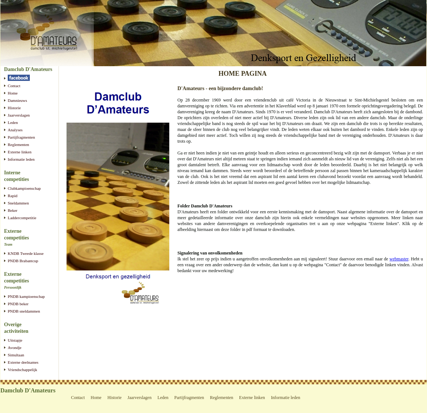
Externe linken (19, 152)
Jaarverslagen (19, 115)
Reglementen (18, 144)
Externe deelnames (23, 362)
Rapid (12, 195)
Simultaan (16, 355)
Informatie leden (21, 159)
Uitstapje (15, 340)
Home (13, 93)
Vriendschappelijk (22, 369)
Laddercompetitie (22, 218)
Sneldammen (18, 203)
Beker (12, 210)
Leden (13, 122)
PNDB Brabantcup (23, 261)
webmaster (398, 258)
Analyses (15, 130)
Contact (14, 85)
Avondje (14, 347)
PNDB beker (18, 304)
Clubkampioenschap (24, 188)
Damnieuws (17, 100)
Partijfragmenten (21, 137)
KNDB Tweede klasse (25, 253)
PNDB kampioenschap (26, 296)
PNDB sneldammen (24, 311)
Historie (14, 108)
